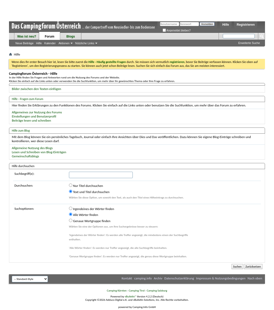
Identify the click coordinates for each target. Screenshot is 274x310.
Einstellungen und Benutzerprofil (34, 116)
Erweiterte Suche (249, 42)
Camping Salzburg (157, 290)
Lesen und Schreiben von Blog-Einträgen (39, 152)
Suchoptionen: (24, 209)
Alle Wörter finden (83, 215)
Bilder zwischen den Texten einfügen (36, 89)
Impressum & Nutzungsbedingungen (220, 278)
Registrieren (246, 24)
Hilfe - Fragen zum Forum (27, 99)
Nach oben (255, 278)
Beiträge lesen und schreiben (31, 120)
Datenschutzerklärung (179, 278)
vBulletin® (130, 296)
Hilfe (225, 24)
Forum (49, 36)
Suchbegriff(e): (24, 174)
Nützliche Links (84, 43)
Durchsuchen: (23, 185)
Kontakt (127, 278)
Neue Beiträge (24, 43)
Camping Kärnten (117, 290)
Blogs (70, 36)
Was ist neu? (26, 36)
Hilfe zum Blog (21, 130)
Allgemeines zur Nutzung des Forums (37, 112)
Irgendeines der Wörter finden (91, 209)
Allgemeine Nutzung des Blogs (32, 148)
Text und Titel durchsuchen (89, 192)
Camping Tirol (137, 290)
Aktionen (63, 43)
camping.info (143, 278)
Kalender (50, 43)
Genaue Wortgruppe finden (89, 221)
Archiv (158, 278)
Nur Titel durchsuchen (86, 186)
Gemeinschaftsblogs (25, 156)
